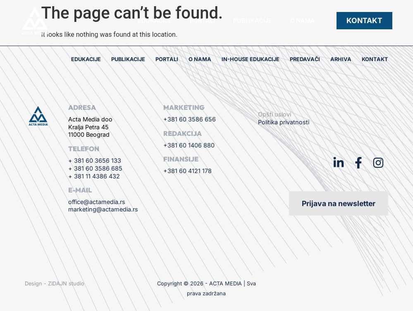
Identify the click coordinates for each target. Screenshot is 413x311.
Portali (202, 20)
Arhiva (340, 59)
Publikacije (252, 20)
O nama (302, 20)
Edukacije (155, 20)
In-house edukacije (250, 59)
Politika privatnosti (283, 122)
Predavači (305, 59)
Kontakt (375, 59)
